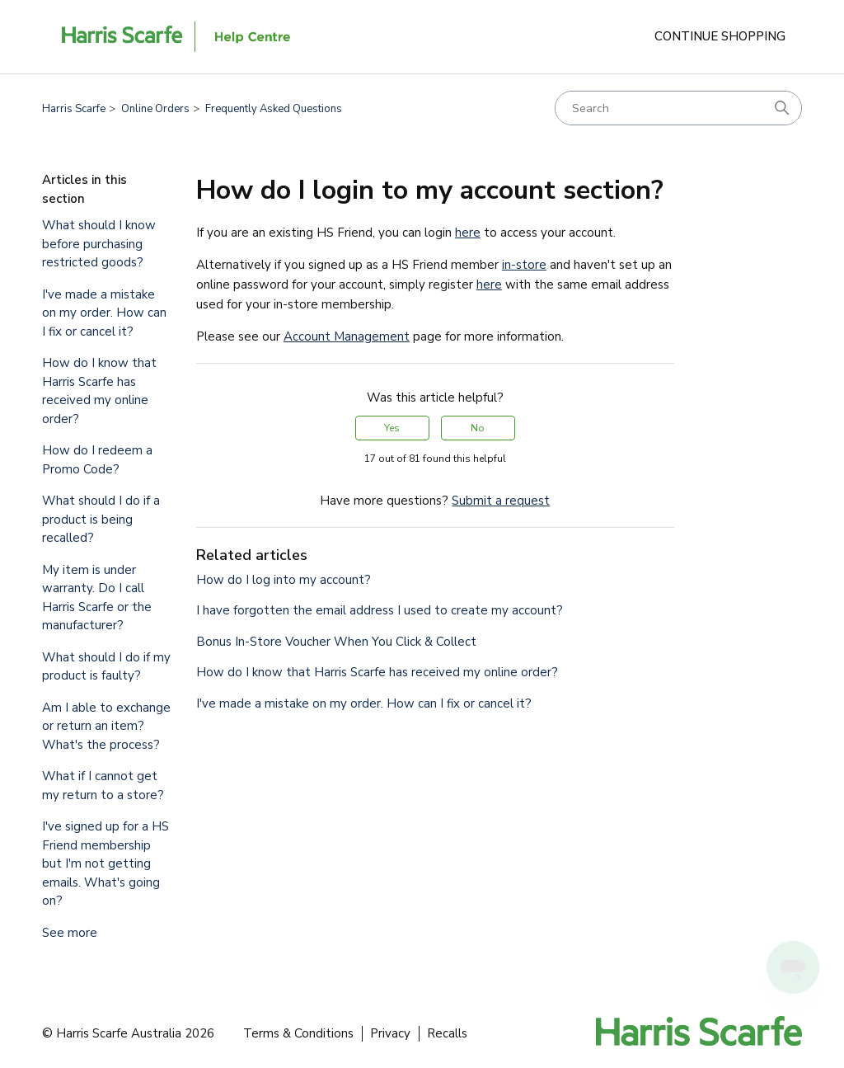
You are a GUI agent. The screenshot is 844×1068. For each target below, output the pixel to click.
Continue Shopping (719, 36)
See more (69, 933)
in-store (524, 264)
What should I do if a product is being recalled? (101, 519)
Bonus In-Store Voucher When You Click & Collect (336, 641)
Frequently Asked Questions (273, 108)
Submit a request (501, 500)
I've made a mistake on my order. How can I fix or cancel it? (104, 313)
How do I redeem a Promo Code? (97, 460)
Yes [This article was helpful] (392, 428)
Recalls (447, 1033)
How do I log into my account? (283, 580)
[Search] (678, 108)
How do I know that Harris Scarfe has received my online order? (99, 391)
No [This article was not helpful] (478, 428)
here (468, 232)
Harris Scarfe (74, 108)
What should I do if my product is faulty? (106, 667)
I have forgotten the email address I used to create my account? (379, 610)
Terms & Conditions (298, 1033)
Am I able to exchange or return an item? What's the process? (106, 726)
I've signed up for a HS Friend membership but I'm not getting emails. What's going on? (105, 863)
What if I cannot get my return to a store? (103, 785)
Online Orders (155, 108)
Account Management (347, 336)
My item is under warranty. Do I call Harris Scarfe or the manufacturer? (97, 598)
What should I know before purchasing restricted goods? (99, 244)
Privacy (390, 1033)
